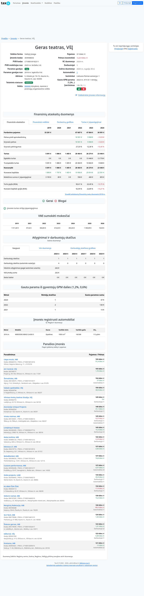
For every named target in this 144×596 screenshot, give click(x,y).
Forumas (16, 3)
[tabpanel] (54, 188)
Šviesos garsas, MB (12, 552)
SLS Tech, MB (9, 542)
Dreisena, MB (9, 571)
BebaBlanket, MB (11, 483)
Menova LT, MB (10, 474)
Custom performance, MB (15, 493)
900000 (28, 86)
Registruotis (137, 3)
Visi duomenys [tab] (45, 275)
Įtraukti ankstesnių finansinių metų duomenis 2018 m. (85, 222)
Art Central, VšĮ (10, 396)
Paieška (57, 3)
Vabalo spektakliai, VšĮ (13, 415)
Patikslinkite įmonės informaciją (90, 95)
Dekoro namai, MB (12, 523)
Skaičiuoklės (36, 3)
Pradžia (4, 38)
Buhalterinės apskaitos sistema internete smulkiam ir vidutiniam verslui (72, 593)
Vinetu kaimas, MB (12, 444)
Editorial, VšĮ (9, 561)
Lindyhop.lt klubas (12, 455)
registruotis (133, 48)
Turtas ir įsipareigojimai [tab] (91, 149)
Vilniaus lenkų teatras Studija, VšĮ (18, 425)
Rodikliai (48, 3)
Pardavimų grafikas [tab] (65, 149)
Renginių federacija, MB (14, 533)
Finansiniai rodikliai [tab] (41, 149)
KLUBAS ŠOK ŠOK (11, 514)
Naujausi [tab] (16, 275)
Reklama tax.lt (85, 591)
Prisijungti (127, 3)
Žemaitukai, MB (10, 406)
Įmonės (25, 3)
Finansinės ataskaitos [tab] (16, 149)
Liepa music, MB (11, 387)
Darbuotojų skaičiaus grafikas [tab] (83, 275)
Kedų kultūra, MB (11, 465)
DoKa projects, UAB (12, 502)
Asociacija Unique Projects (15, 434)
